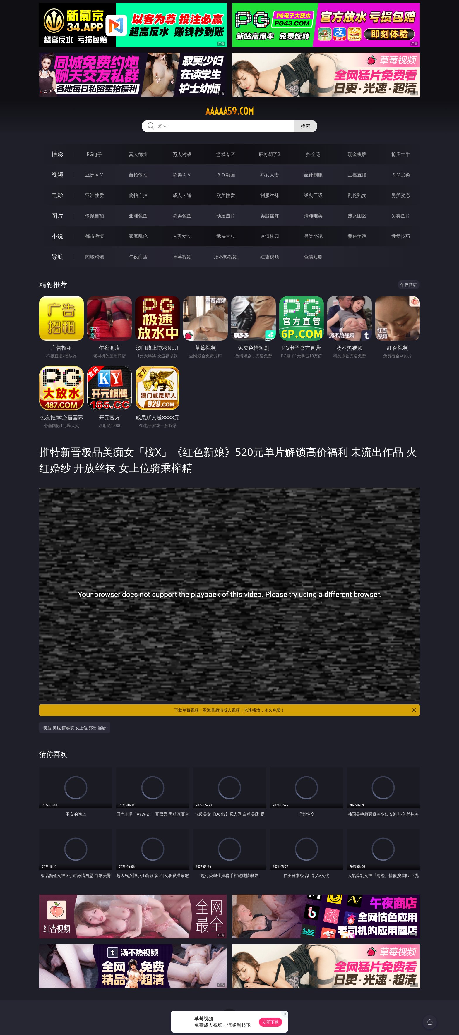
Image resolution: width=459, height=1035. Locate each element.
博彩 (57, 154)
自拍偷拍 (138, 174)
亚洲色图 (138, 215)
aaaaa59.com (229, 111)
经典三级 (313, 195)
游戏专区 (225, 154)
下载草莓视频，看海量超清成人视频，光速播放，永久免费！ (295, 710)
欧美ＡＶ (182, 174)
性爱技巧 (400, 236)
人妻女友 (182, 236)
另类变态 (400, 195)
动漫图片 (225, 215)
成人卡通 (182, 195)
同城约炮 (94, 256)
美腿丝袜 (269, 215)
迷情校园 (269, 236)
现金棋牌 (357, 154)
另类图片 (400, 215)
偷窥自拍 (94, 215)
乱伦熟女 (357, 195)
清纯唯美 (313, 215)
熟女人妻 (269, 174)
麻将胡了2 (269, 154)
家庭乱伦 (138, 236)
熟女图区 (357, 215)
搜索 (305, 126)
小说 (57, 236)
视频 (57, 174)
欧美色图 (182, 215)
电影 (57, 195)
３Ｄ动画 (225, 174)
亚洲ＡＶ (94, 174)
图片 (57, 215)
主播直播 (357, 174)
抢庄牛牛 (400, 154)
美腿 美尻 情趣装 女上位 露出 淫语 (74, 727)
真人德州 (138, 154)
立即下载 (270, 1022)
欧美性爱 (225, 195)
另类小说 (313, 236)
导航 (57, 256)
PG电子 (94, 154)
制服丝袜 (269, 195)
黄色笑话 (357, 236)
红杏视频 (269, 256)
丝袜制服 (313, 174)
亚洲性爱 (94, 195)
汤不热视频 (225, 256)
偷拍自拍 (138, 195)
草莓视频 (182, 256)
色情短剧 (313, 256)
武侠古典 (225, 236)
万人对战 (182, 154)
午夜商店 (138, 256)
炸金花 (313, 154)
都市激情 (94, 236)
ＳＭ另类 (400, 174)
